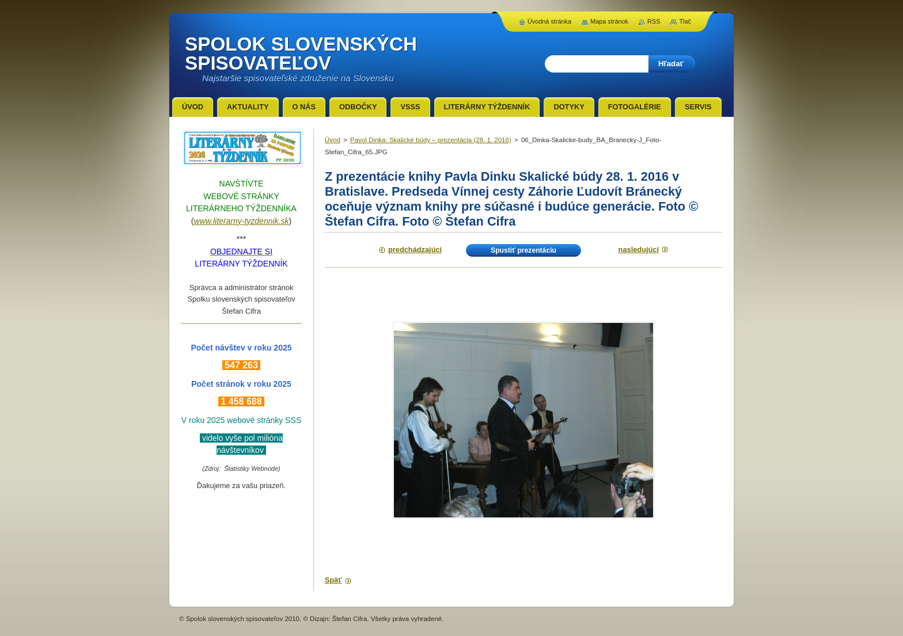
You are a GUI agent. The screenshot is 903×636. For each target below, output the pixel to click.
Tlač (685, 21)
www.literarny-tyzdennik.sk (241, 221)
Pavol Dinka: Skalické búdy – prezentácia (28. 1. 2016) (430, 139)
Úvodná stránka (549, 21)
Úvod (332, 139)
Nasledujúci (639, 249)
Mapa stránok (609, 21)
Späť (333, 580)
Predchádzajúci (415, 249)
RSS (653, 21)
